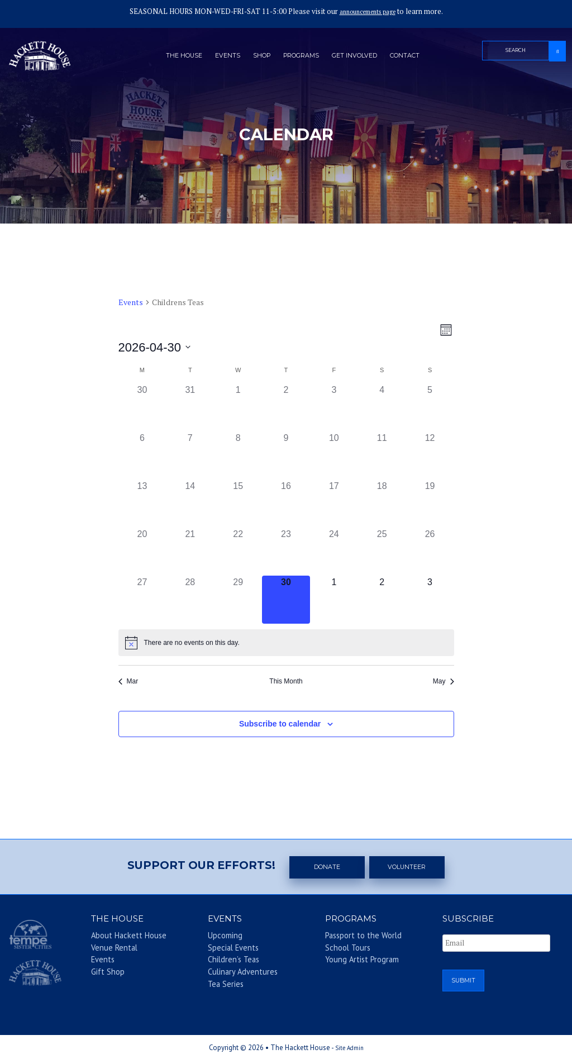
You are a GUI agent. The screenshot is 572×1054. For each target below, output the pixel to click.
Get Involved (362, 57)
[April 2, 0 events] (286, 407)
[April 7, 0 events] (190, 455)
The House (170, 57)
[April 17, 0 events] (334, 503)
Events (218, 57)
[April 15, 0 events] (238, 503)
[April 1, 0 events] (238, 407)
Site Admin (349, 1041)
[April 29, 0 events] (238, 600)
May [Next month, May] (443, 681)
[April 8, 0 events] (238, 455)
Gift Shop (102, 970)
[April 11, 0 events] (382, 455)
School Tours (340, 948)
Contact (419, 57)
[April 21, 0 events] (190, 552)
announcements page (367, 11)
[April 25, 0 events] (382, 552)
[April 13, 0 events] (142, 503)
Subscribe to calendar (280, 723)
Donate (328, 866)
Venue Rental (108, 948)
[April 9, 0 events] (286, 455)
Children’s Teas (226, 959)
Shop (256, 57)
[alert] (286, 642)
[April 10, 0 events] (334, 455)
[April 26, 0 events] (430, 552)
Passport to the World (352, 937)
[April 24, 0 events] (334, 552)
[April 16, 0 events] (286, 503)
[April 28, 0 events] (190, 600)
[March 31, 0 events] (190, 407)
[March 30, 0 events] (142, 407)
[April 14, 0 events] (190, 503)
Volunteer (408, 866)
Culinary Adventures (233, 970)
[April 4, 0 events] (382, 407)
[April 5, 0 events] (430, 407)
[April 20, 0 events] (142, 552)
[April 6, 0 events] (142, 455)
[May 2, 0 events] (382, 600)
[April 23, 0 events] (286, 552)
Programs (301, 57)
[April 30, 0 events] (286, 600)
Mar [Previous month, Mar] (128, 681)
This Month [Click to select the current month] (285, 681)
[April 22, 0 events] (238, 552)
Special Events (226, 948)
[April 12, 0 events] (430, 455)
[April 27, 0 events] (142, 600)
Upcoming (220, 937)
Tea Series (220, 980)
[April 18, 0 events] (382, 503)
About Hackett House (117, 937)
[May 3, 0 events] (430, 600)
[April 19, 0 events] (430, 503)
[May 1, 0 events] (334, 600)
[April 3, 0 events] (334, 407)
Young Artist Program (352, 959)
